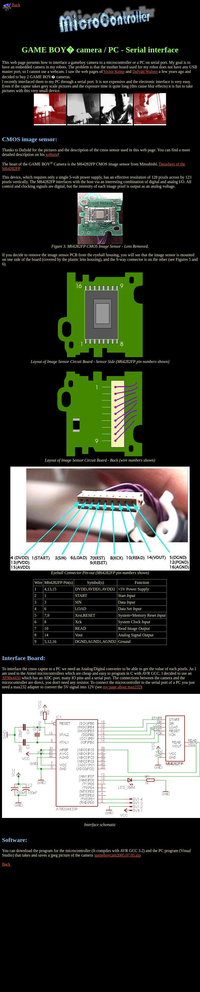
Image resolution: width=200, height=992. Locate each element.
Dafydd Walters (145, 71)
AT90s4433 (11, 678)
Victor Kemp (114, 71)
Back (11, 5)
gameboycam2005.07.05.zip (118, 855)
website (51, 154)
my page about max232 (122, 687)
